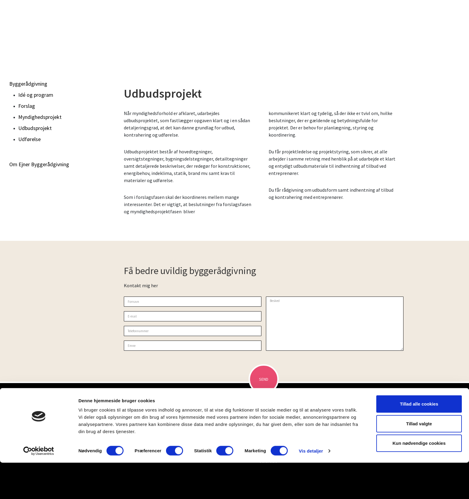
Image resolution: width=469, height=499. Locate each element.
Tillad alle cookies (419, 440)
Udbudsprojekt (35, 128)
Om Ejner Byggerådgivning (39, 164)
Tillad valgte (419, 459)
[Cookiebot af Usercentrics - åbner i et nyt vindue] (39, 487)
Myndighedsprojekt (40, 117)
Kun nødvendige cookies (419, 479)
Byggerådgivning (28, 83)
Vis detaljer (311, 487)
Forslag (26, 105)
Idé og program (35, 94)
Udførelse (29, 139)
